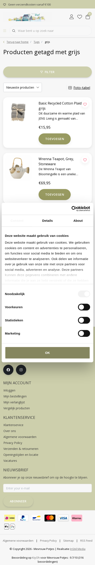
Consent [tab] (16, 220)
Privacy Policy (48, 540)
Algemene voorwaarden (18, 540)
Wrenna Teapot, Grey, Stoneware (56, 161)
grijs (47, 42)
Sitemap (68, 540)
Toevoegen (54, 139)
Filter (47, 72)
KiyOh (36, 557)
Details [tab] (47, 220)
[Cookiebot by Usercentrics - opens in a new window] (71, 209)
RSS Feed (86, 540)
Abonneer (18, 501)
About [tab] (78, 220)
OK (47, 352)
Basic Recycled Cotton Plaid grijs (60, 106)
